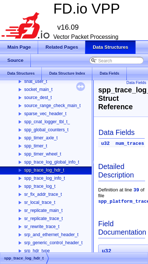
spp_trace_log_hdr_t (44, 170)
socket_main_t (38, 89)
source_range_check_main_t (52, 105)
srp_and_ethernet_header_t (51, 234)
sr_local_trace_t (39, 202)
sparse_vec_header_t (45, 113)
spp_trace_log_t (39, 186)
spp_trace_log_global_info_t (51, 162)
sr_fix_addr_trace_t (43, 194)
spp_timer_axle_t (41, 137)
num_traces (129, 143)
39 (136, 190)
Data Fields (136, 82)
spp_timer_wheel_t (42, 154)
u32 (105, 143)
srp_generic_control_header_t (53, 242)
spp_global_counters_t (46, 129)
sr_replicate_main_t (43, 210)
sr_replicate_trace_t (43, 218)
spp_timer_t (35, 145)
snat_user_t (35, 81)
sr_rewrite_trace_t (41, 226)
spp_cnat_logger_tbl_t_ (47, 121)
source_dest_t (38, 97)
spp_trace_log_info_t (44, 178)
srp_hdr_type (37, 250)
